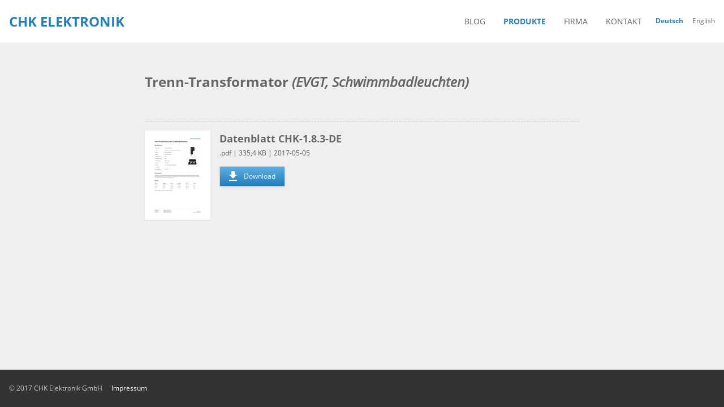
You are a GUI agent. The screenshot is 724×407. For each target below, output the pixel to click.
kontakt (624, 21)
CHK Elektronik (66, 21)
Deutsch (669, 20)
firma (576, 21)
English (703, 20)
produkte (524, 21)
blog (474, 21)
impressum (129, 388)
